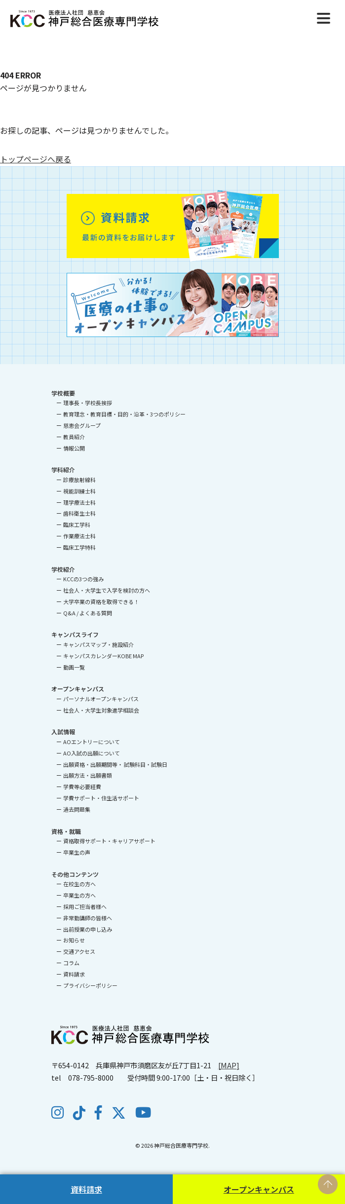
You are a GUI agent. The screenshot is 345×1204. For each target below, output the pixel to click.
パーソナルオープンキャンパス (101, 699)
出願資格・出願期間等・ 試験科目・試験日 (115, 764)
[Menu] (323, 17)
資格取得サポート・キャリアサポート (109, 841)
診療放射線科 (79, 480)
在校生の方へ (79, 884)
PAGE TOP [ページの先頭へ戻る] (328, 1184)
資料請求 (86, 1189)
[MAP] (228, 1065)
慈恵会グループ (82, 425)
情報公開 (74, 448)
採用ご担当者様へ (85, 906)
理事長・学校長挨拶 (87, 403)
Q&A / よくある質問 (87, 613)
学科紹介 (63, 469)
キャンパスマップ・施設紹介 (98, 644)
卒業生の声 (76, 852)
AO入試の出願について (91, 753)
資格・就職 (66, 831)
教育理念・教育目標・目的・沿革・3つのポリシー (124, 414)
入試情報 (63, 731)
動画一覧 (74, 667)
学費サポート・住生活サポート (101, 798)
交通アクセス (79, 951)
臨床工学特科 (79, 547)
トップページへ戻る (35, 159)
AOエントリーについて (91, 742)
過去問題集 (76, 809)
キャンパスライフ (75, 634)
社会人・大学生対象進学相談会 (101, 710)
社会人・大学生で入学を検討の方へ (106, 590)
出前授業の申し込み (87, 929)
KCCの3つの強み (83, 579)
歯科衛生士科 (79, 513)
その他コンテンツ (75, 874)
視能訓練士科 (79, 491)
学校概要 (63, 393)
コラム (71, 963)
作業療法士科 (79, 536)
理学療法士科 (79, 502)
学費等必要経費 (82, 786)
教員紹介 (74, 437)
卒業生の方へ (79, 895)
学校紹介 (63, 569)
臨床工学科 (76, 524)
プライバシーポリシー (90, 985)
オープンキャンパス (259, 1189)
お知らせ (74, 940)
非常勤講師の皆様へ (87, 918)
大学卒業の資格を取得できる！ (101, 601)
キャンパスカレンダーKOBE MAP (103, 656)
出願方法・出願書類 (87, 775)
